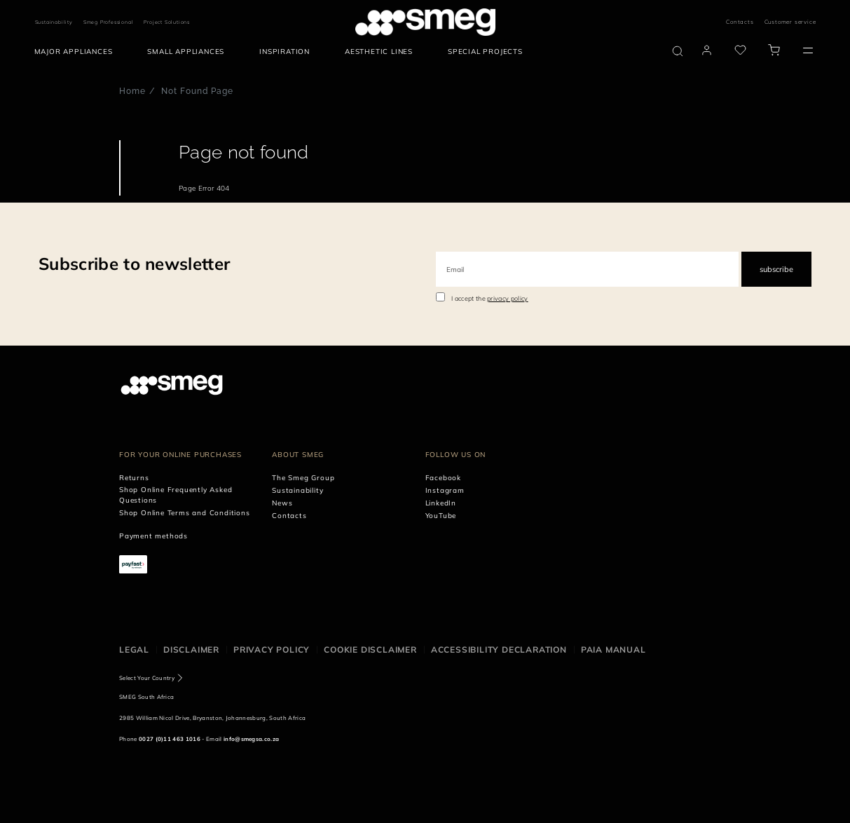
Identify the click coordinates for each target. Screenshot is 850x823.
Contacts (739, 21)
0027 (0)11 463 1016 (169, 738)
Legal (134, 649)
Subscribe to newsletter (134, 263)
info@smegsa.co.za (251, 738)
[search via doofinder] (677, 51)
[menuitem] (77, 51)
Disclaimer (191, 649)
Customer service (790, 21)
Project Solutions (167, 22)
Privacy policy (271, 649)
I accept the (489, 298)
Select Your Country (146, 677)
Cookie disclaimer (370, 649)
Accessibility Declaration (499, 649)
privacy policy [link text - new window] (507, 298)
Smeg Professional (108, 22)
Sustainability (54, 22)
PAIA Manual (613, 649)
